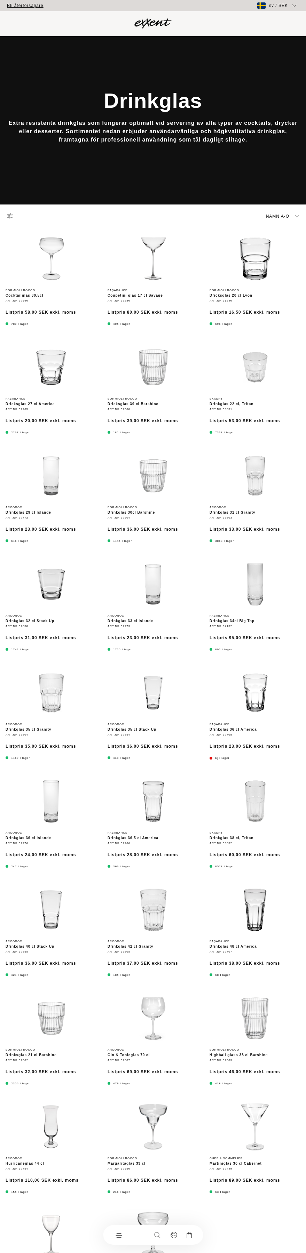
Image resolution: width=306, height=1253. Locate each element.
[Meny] (118, 1235)
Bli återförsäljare (25, 5)
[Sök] (157, 1235)
